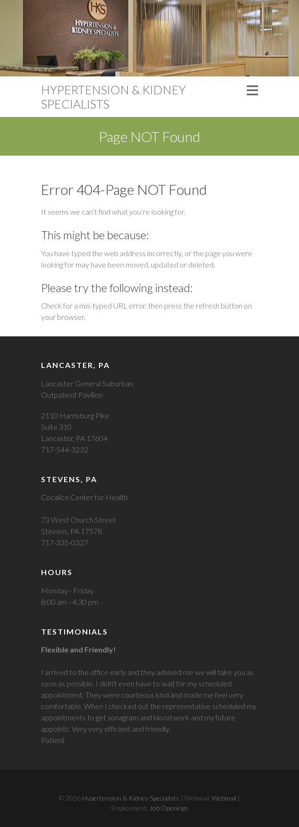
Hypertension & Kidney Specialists (113, 97)
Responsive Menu (252, 90)
